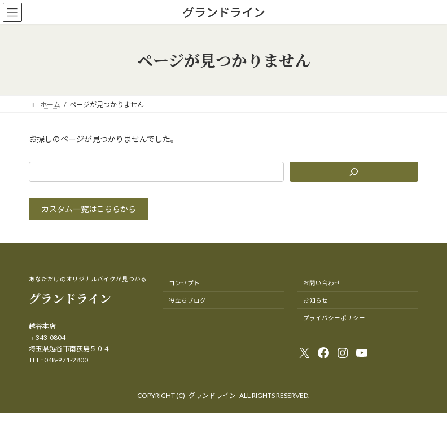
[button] (88, 209)
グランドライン (212, 395)
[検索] (354, 172)
